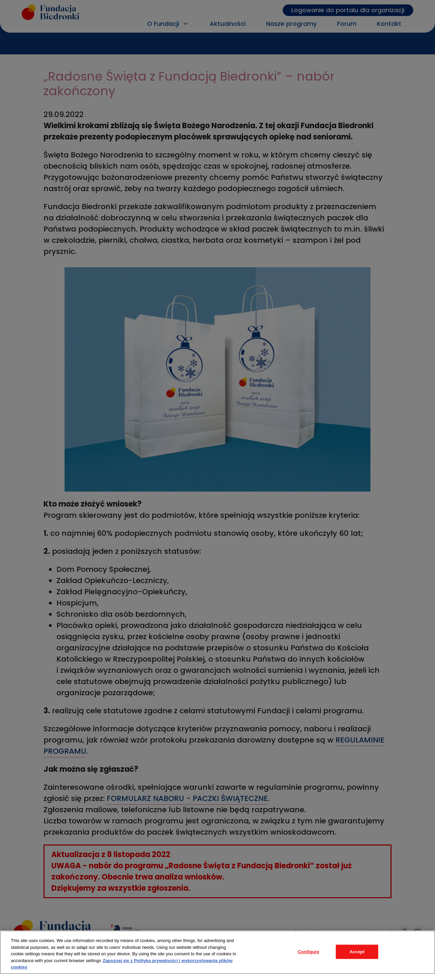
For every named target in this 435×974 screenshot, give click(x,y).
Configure (308, 951)
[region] (217, 952)
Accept (356, 951)
